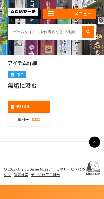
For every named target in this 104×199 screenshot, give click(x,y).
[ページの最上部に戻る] (94, 142)
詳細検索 (21, 174)
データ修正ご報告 (45, 174)
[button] (69, 14)
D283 (36, 119)
